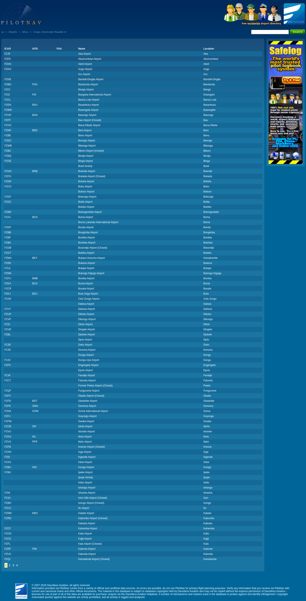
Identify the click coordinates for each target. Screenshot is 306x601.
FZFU (7, 278)
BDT (34, 400)
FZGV (7, 436)
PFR (34, 441)
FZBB (7, 232)
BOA (35, 217)
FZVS (7, 441)
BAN (35, 115)
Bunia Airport (85, 283)
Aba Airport (84, 53)
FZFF (7, 120)
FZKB (7, 79)
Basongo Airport (87, 115)
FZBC (7, 150)
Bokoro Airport (86, 191)
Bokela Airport (86, 181)
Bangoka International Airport (94, 94)
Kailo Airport (85, 533)
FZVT (7, 309)
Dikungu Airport (87, 319)
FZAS (7, 462)
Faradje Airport (86, 375)
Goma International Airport (93, 411)
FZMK (7, 273)
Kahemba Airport (87, 528)
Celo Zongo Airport (88, 298)
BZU (34, 293)
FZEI (7, 457)
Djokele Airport (86, 334)
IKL (34, 436)
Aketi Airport (85, 64)
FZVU (7, 431)
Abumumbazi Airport (89, 58)
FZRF (7, 548)
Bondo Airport (86, 227)
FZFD (7, 400)
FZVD (7, 329)
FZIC (7, 94)
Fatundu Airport (87, 380)
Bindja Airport (85, 155)
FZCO (7, 186)
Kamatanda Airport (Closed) (94, 559)
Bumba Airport (86, 278)
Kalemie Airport (86, 548)
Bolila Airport (85, 201)
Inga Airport (84, 451)
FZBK (7, 242)
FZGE (7, 161)
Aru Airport (84, 74)
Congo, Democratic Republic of (49, 32)
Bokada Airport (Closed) (91, 176)
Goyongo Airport (87, 416)
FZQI (7, 559)
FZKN (7, 64)
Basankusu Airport (88, 104)
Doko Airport (85, 344)
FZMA (7, 257)
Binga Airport (85, 161)
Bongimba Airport (88, 232)
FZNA (7, 411)
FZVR (7, 115)
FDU (35, 84)
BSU (35, 104)
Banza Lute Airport (88, 99)
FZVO (7, 125)
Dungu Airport (86, 354)
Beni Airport (84, 130)
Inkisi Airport (85, 462)
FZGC (7, 201)
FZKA (7, 283)
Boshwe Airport (86, 242)
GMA (35, 405)
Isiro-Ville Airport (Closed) (92, 497)
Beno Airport (85, 135)
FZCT (7, 380)
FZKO (7, 69)
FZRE (7, 263)
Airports (13, 32)
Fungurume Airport (88, 390)
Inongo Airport (86, 467)
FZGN (7, 171)
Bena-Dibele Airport (89, 125)
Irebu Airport (85, 482)
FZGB (7, 247)
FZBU (7, 472)
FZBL (7, 334)
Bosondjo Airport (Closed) (92, 247)
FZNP (7, 130)
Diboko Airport (86, 314)
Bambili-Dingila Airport (90, 79)
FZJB (7, 344)
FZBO (7, 84)
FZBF (7, 237)
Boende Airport (86, 171)
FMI (34, 548)
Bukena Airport (86, 263)
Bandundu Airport (88, 84)
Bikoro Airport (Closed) (91, 150)
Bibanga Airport (87, 145)
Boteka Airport (86, 252)
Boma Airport (85, 217)
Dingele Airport (86, 329)
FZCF (7, 528)
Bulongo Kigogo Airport (91, 273)
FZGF (7, 196)
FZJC (7, 360)
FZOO (7, 533)
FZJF (7, 53)
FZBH (7, 502)
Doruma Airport (86, 349)
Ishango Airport (86, 487)
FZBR (7, 212)
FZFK (7, 405)
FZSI (7, 324)
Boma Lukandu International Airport (98, 222)
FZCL (7, 99)
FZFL (7, 543)
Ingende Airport (86, 457)
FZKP (7, 227)
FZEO (7, 140)
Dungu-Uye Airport (88, 360)
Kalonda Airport (87, 554)
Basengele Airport (88, 109)
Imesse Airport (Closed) (91, 446)
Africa (25, 32)
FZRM (7, 513)
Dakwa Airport (86, 303)
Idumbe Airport (86, 431)
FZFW (7, 421)
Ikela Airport (85, 436)
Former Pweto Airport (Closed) (95, 385)
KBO (35, 513)
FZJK (7, 375)
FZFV (7, 395)
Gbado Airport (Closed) (91, 395)
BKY (34, 257)
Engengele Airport (88, 365)
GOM (35, 411)
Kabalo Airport (86, 513)
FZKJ (7, 293)
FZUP (7, 314)
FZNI (7, 492)
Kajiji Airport (85, 538)
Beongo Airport (86, 140)
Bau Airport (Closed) (89, 120)
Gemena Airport (87, 405)
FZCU (7, 508)
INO (34, 467)
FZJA (7, 497)
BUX (35, 283)
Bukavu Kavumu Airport (91, 257)
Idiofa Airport (85, 426)
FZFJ (7, 416)
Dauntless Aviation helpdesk (141, 594)
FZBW (8, 109)
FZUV (7, 554)
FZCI (7, 89)
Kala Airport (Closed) (90, 543)
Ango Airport (85, 69)
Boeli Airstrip (85, 166)
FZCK (7, 538)
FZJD (7, 349)
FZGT (7, 252)
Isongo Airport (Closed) (91, 502)
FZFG (7, 176)
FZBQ (7, 155)
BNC (35, 130)
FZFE (7, 58)
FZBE (7, 135)
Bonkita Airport (86, 237)
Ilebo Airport (85, 441)
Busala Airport (86, 288)
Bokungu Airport (87, 196)
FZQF (7, 390)
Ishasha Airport (86, 492)
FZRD (7, 518)
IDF (34, 426)
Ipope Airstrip (85, 477)
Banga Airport (86, 89)
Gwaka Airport (86, 421)
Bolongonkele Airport (90, 212)
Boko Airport (85, 186)
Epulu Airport (85, 370)
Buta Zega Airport (88, 293)
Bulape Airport (86, 268)
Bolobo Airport (86, 206)
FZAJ (7, 217)
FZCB (7, 426)
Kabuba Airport (86, 523)
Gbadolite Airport (87, 400)
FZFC (7, 365)
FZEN (7, 104)
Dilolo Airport (85, 324)
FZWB (8, 145)
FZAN (7, 451)
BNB (35, 171)
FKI (34, 94)
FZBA (7, 467)
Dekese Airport (86, 309)
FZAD (7, 298)
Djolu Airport (85, 339)
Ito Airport (83, 508)
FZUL (7, 268)
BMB (35, 278)
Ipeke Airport (85, 472)
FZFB (7, 446)
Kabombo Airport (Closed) (93, 518)
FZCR (7, 288)
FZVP (7, 319)
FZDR (7, 181)
